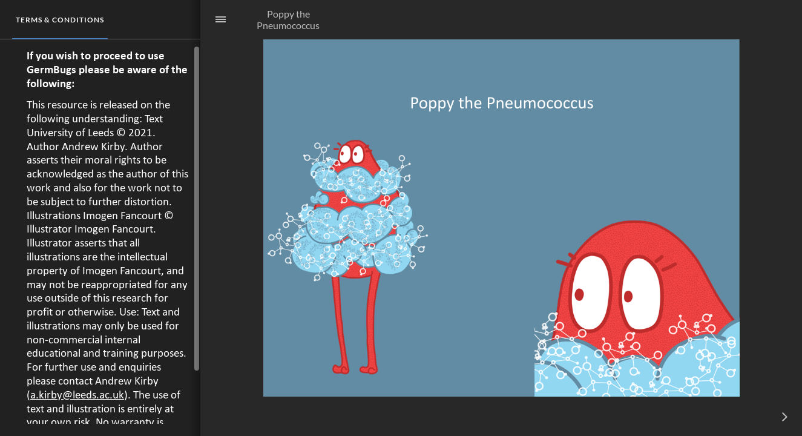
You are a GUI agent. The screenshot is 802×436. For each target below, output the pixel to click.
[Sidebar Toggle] (215, 19)
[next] (784, 417)
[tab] (60, 19)
